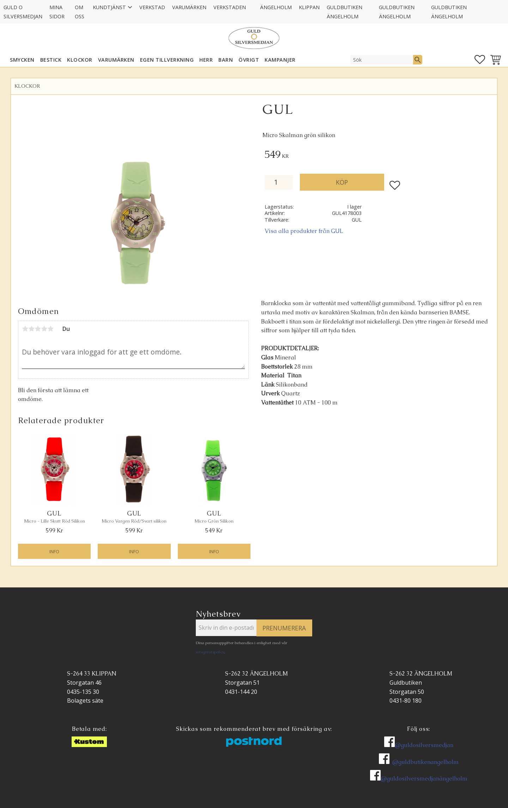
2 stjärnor (31, 329)
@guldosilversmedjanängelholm (424, 778)
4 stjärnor (44, 329)
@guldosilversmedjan (424, 745)
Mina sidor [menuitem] (57, 12)
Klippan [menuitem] (309, 7)
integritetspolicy (210, 651)
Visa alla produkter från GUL (304, 231)
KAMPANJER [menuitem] (280, 59)
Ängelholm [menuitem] (276, 7)
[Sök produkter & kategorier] (381, 59)
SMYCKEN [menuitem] (22, 59)
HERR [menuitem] (206, 59)
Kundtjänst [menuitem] (109, 7)
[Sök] (417, 59)
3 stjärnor (38, 329)
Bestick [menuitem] (51, 59)
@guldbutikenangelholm (425, 762)
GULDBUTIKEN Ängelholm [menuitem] (344, 12)
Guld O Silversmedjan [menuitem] (23, 12)
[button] (479, 59)
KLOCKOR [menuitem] (79, 59)
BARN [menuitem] (225, 59)
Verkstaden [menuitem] (229, 7)
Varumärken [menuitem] (189, 7)
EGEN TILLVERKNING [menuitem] (167, 59)
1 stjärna (25, 329)
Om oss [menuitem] (79, 12)
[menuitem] (252, 3)
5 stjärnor (50, 329)
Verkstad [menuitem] (152, 7)
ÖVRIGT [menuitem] (248, 59)
